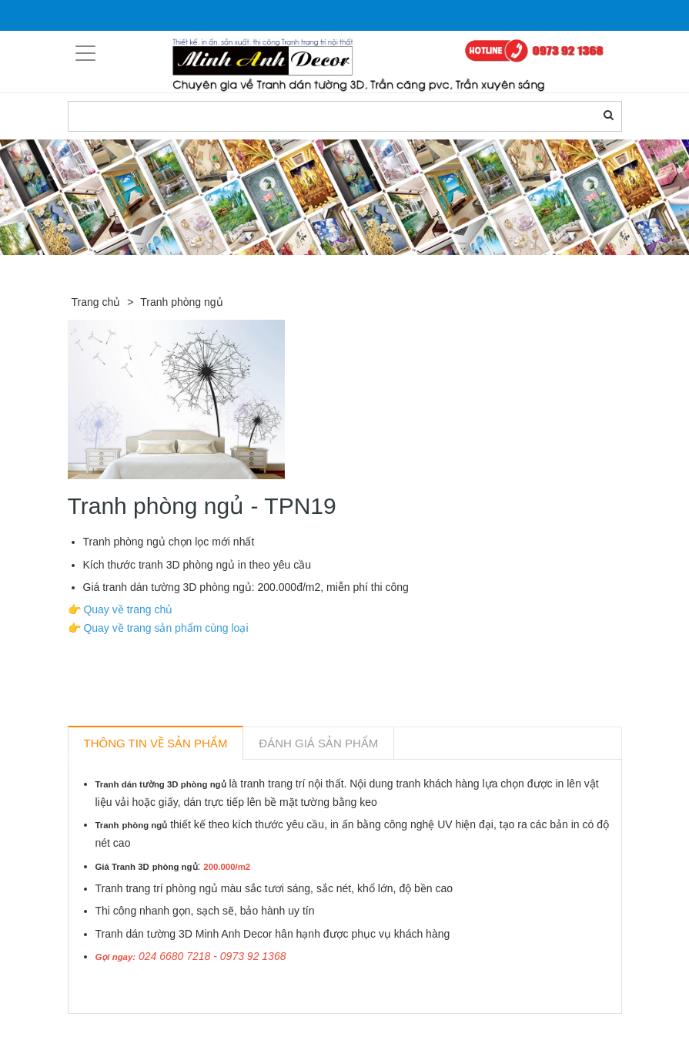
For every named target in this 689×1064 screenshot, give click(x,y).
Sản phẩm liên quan (151, 1031)
